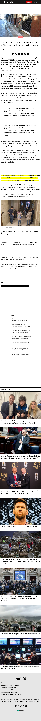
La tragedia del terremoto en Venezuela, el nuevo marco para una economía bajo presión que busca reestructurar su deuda (20, 561)
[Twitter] (18, 706)
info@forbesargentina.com (10, 687)
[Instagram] (21, 706)
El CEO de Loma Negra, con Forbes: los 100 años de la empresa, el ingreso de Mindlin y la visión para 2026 (21, 349)
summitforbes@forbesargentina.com (12, 689)
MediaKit (3, 699)
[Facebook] (16, 706)
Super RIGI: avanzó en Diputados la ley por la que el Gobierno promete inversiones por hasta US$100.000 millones (19, 599)
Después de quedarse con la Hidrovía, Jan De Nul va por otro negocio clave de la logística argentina (21, 331)
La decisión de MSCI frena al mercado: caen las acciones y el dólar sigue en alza (20, 668)
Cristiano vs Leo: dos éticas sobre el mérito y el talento (19, 526)
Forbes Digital (4, 48)
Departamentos (6, 286)
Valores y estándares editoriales (25, 699)
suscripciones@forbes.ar (12, 692)
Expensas (17, 286)
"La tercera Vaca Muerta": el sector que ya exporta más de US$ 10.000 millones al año (21, 343)
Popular (12, 315)
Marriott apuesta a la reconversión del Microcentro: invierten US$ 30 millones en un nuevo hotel (21, 325)
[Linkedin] (26, 706)
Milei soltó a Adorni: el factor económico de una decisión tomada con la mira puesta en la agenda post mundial (20, 457)
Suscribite (29, 2)
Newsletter (9, 699)
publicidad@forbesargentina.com (12, 685)
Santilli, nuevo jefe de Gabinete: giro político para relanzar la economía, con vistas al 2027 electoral (18, 422)
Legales (9, 701)
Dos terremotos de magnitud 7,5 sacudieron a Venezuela (20, 634)
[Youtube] (23, 706)
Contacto (15, 699)
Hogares (24, 286)
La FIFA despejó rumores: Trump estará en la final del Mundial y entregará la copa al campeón (19, 492)
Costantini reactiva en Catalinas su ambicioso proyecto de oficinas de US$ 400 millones (21, 337)
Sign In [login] (35, 2)
